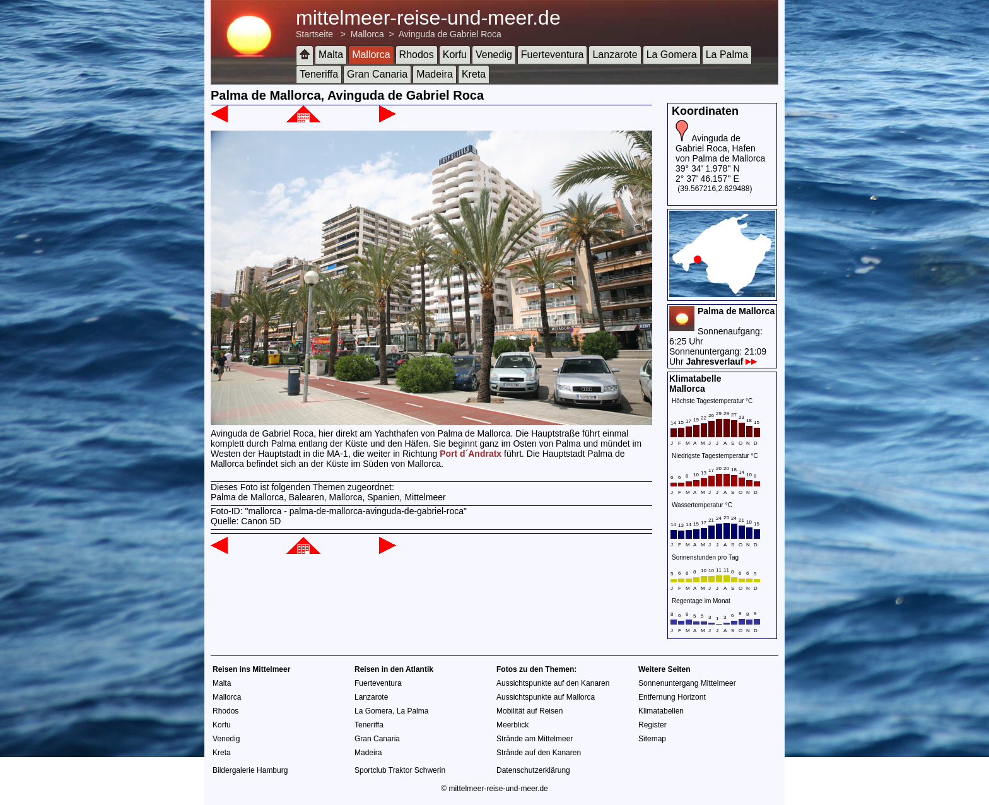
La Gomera (672, 54)
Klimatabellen (661, 711)
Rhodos (416, 54)
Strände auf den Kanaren (538, 752)
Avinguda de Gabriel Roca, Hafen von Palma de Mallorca (720, 148)
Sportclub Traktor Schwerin (399, 770)
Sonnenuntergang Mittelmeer (687, 683)
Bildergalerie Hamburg (250, 770)
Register (652, 724)
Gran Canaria (377, 74)
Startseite (314, 34)
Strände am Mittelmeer (534, 738)
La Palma (727, 54)
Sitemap (652, 738)
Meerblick (512, 724)
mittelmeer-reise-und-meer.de (428, 17)
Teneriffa (319, 74)
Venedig (494, 54)
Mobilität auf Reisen (529, 711)
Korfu (455, 54)
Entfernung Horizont (672, 697)
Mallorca (367, 34)
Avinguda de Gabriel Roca (450, 34)
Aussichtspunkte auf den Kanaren (552, 683)
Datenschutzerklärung (533, 770)
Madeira (434, 74)
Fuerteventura (552, 54)
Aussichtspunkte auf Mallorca (545, 697)
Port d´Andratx (470, 454)
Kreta (474, 74)
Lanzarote (614, 54)
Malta (331, 54)
